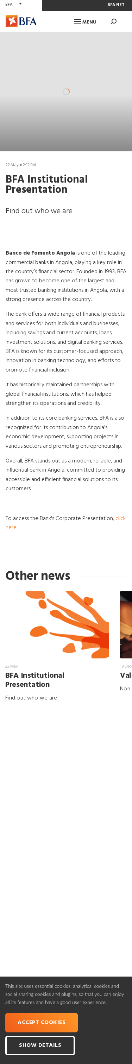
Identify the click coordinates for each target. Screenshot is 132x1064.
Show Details (40, 1045)
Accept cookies (41, 1022)
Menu (85, 22)
